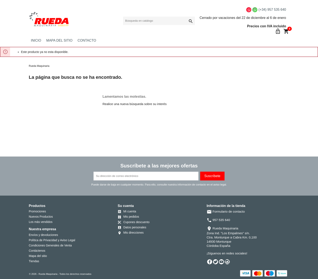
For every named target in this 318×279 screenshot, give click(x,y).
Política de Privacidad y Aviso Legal (52, 240)
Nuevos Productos (41, 216)
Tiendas (34, 261)
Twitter (215, 261)
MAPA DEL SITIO (59, 40)
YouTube (221, 261)
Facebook (209, 261)
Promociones (37, 211)
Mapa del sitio (38, 256)
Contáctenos (37, 250)
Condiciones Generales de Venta (50, 245)
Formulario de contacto (226, 211)
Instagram (227, 261)
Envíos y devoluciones (43, 235)
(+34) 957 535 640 (272, 9)
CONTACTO (87, 40)
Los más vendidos (41, 222)
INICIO (36, 40)
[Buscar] (159, 21)
